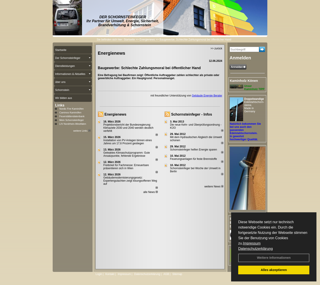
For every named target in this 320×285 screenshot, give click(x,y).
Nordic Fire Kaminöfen (71, 108)
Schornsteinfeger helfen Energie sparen (193, 149)
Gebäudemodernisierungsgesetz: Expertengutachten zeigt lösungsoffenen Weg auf (130, 180)
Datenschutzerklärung (255, 249)
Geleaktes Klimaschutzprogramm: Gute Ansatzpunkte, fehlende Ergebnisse (126, 154)
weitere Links (81, 130)
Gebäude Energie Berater (207, 95)
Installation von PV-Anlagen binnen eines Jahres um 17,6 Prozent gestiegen (127, 142)
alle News (150, 192)
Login (99, 274)
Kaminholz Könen (244, 80)
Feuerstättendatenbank (71, 116)
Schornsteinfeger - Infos (191, 114)
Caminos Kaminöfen (70, 112)
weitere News (213, 186)
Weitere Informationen (274, 257)
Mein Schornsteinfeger (71, 120)
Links (59, 105)
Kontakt (109, 274)
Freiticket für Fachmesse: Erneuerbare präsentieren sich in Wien (126, 167)
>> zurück (216, 48)
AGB (166, 274)
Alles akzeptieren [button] (274, 270)
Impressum (251, 243)
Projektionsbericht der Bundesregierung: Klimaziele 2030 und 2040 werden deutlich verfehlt (128, 127)
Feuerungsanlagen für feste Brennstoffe (193, 159)
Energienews (115, 114)
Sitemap (177, 274)
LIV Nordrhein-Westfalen (72, 123)
